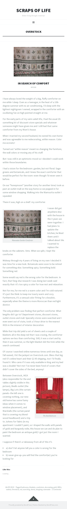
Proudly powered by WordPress (20, 505)
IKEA (59, 487)
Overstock (15, 489)
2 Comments (56, 489)
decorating (49, 487)
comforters (40, 487)
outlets (8, 489)
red (21, 489)
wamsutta (46, 489)
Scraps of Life (33, 10)
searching (26, 489)
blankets (32, 487)
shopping (39, 489)
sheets (33, 489)
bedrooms (24, 487)
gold (55, 487)
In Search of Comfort (33, 83)
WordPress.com (52, 505)
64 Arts (33, 87)
